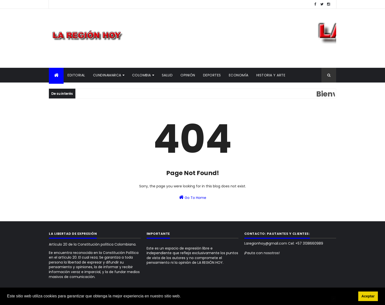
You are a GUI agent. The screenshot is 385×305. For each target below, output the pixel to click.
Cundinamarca (107, 75)
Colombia (141, 75)
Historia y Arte (271, 75)
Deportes (212, 75)
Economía (238, 75)
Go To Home (192, 197)
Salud (167, 75)
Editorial (76, 75)
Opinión (187, 75)
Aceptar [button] (368, 296)
